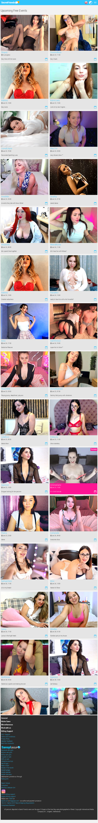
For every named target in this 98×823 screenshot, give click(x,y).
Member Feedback (7, 741)
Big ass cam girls (6, 752)
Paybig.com (4, 779)
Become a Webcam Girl (8, 788)
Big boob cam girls (7, 750)
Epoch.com (4, 801)
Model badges (5, 770)
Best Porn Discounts (7, 743)
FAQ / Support (5, 734)
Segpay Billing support (8, 796)
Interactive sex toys (7, 761)
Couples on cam (6, 757)
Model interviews (6, 774)
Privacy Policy (5, 739)
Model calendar (6, 772)
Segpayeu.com (14, 801)
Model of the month (7, 768)
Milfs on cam (5, 759)
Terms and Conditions (8, 737)
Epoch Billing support (8, 794)
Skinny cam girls (6, 755)
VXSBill (11, 799)
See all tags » (5, 763)
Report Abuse (5, 783)
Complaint (4, 785)
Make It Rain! (5, 766)
